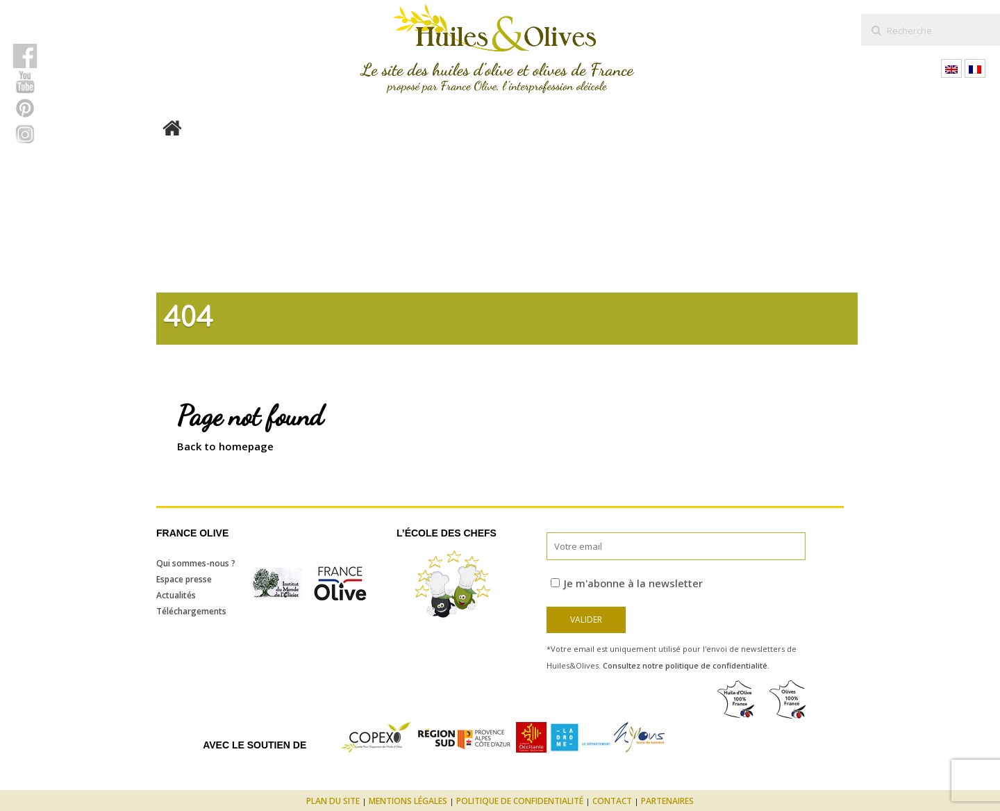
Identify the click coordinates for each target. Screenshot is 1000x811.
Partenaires (667, 801)
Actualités (176, 595)
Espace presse (184, 579)
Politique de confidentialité (519, 801)
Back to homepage (225, 446)
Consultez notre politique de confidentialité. (686, 665)
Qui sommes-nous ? (195, 563)
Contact (612, 801)
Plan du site (333, 801)
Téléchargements (191, 611)
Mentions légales (408, 801)
